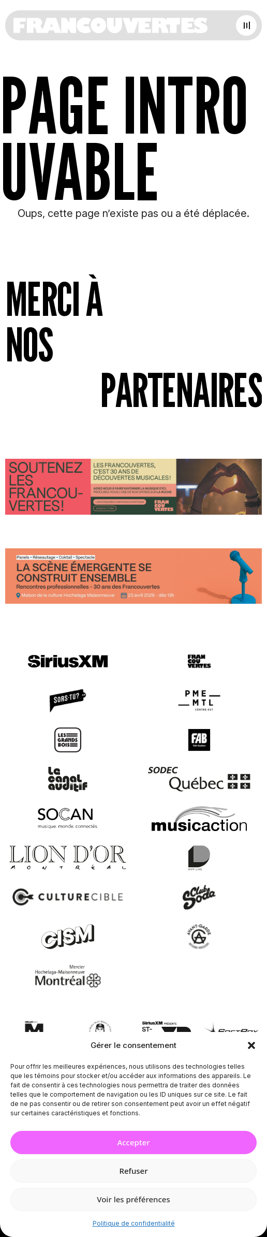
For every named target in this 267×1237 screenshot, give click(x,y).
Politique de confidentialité (134, 1223)
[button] (251, 1045)
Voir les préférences (133, 1199)
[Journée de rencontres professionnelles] (133, 578)
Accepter (133, 1142)
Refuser (133, 1171)
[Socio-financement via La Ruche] (133, 488)
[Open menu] (246, 25)
